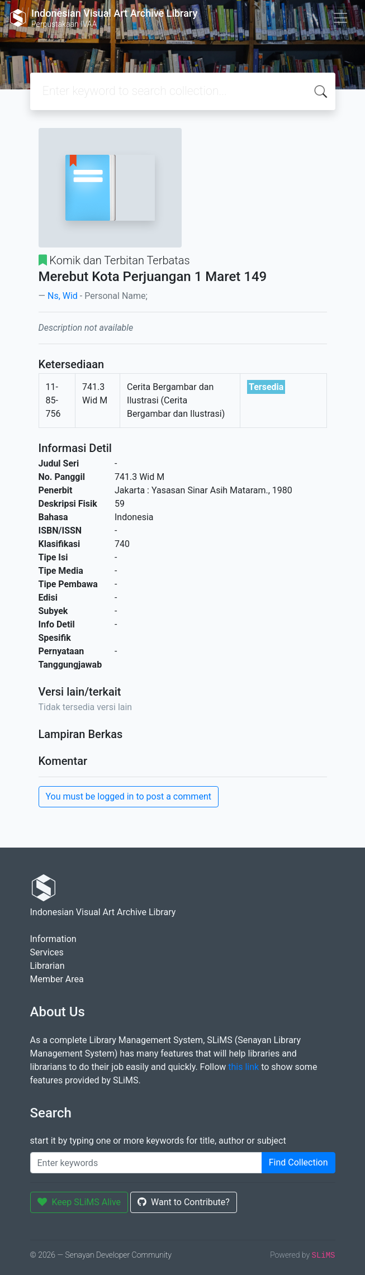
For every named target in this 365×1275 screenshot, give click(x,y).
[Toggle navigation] (340, 18)
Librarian (47, 965)
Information (53, 939)
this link (243, 1067)
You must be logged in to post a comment (128, 796)
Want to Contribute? (184, 1202)
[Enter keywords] (146, 1162)
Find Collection (298, 1162)
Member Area (57, 979)
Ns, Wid (63, 296)
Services (47, 952)
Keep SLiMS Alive (79, 1202)
